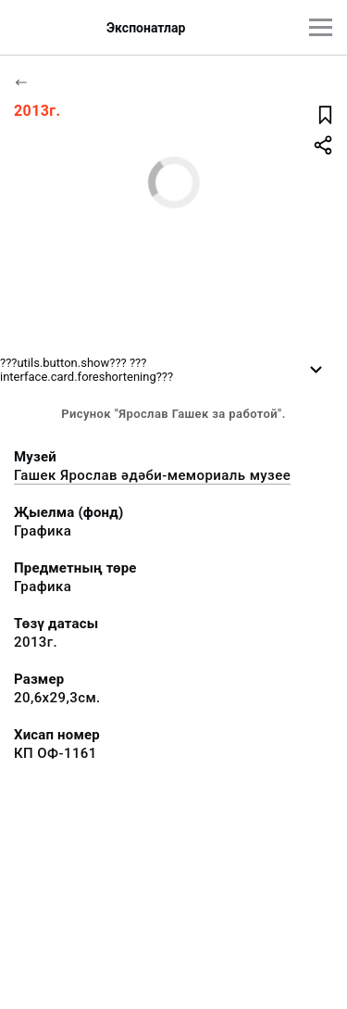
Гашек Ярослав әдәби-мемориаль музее (152, 475)
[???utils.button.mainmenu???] (320, 27)
